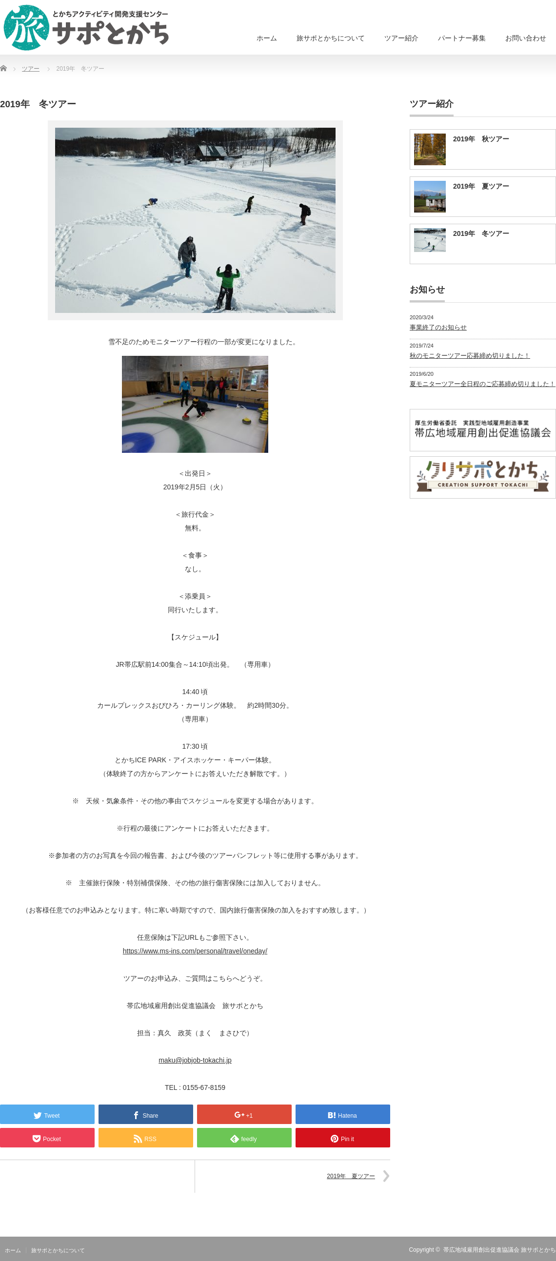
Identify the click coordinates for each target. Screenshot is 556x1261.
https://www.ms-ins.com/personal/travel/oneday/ (195, 951)
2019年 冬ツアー (481, 233)
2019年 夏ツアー (351, 1176)
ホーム (267, 38)
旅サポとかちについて (331, 38)
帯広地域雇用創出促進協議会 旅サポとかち (499, 1249)
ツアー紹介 (401, 38)
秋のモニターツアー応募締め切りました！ (470, 355)
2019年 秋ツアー (481, 139)
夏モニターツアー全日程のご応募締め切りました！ (483, 384)
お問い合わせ (525, 38)
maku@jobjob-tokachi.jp (195, 1060)
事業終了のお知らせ (438, 327)
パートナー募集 (462, 38)
